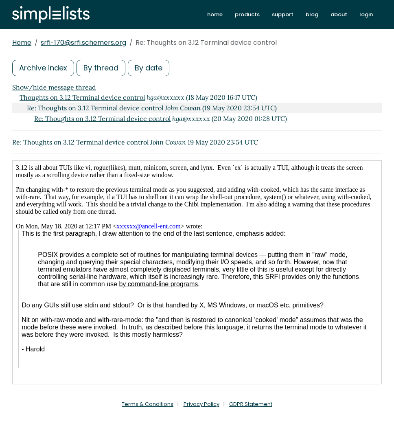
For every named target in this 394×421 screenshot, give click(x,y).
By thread (100, 68)
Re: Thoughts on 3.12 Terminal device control (102, 118)
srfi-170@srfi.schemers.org (83, 42)
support (282, 14)
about (339, 14)
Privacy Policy (201, 404)
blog (312, 14)
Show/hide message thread (54, 87)
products (247, 14)
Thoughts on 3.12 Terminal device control (82, 97)
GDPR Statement (250, 404)
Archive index (43, 68)
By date (148, 68)
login (366, 14)
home (215, 14)
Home (21, 42)
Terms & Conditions (147, 404)
